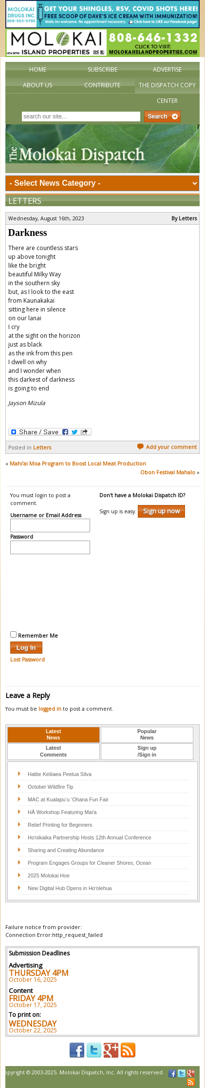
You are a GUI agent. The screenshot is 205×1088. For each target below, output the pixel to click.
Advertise (167, 69)
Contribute (102, 85)
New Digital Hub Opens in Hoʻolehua (70, 888)
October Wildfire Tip (51, 787)
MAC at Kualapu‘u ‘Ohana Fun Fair (68, 799)
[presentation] (50, 591)
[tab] (53, 735)
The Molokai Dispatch (102, 148)
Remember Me (34, 635)
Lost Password (27, 659)
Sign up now (161, 510)
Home (37, 69)
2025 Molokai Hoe (49, 875)
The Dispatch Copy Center (167, 93)
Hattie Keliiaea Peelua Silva (60, 774)
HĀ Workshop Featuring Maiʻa (62, 812)
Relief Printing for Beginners (61, 825)
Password (21, 537)
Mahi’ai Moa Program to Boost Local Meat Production (78, 463)
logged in (49, 708)
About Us (37, 85)
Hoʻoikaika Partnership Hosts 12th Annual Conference (89, 837)
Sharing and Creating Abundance (66, 850)
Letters (24, 200)
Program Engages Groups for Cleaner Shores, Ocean (89, 863)
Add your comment (167, 447)
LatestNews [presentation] (53, 734)
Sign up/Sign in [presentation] (146, 751)
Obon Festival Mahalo (167, 472)
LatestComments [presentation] (53, 751)
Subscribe (102, 69)
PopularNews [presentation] (147, 734)
